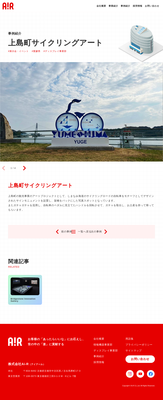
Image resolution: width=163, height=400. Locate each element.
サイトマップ (133, 350)
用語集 (129, 338)
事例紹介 (125, 6)
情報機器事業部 (103, 344)
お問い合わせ (152, 6)
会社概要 (101, 6)
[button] (24, 168)
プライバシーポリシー (139, 344)
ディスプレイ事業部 (106, 350)
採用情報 (137, 6)
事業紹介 (113, 6)
